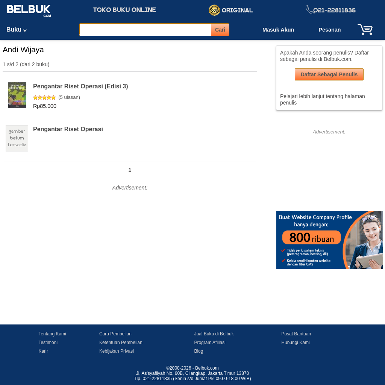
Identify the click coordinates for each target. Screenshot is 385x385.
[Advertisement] (130, 245)
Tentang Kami (52, 333)
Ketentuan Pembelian (120, 342)
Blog (198, 351)
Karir (43, 351)
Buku (19, 29)
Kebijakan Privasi (116, 351)
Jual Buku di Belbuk (213, 333)
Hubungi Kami (295, 342)
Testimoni (48, 342)
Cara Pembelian (115, 333)
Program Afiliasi (209, 342)
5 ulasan (69, 97)
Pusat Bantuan (296, 333)
